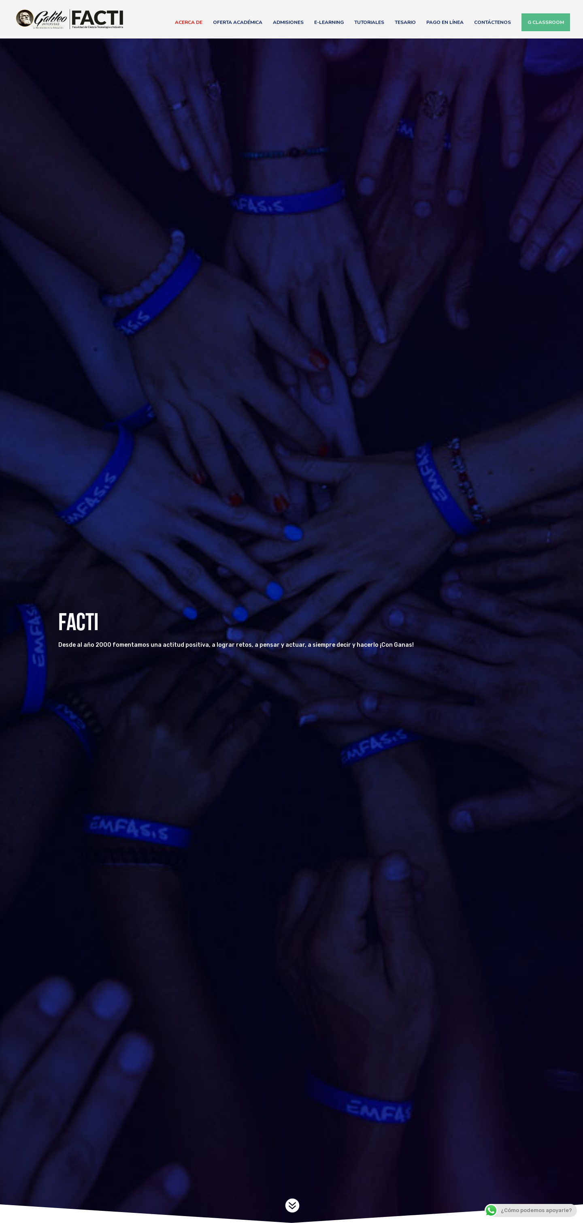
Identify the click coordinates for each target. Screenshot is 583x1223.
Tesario (405, 22)
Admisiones (288, 22)
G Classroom (546, 22)
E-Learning (329, 22)
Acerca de (188, 22)
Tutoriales (369, 22)
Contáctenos (492, 22)
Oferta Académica (237, 22)
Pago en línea (445, 22)
